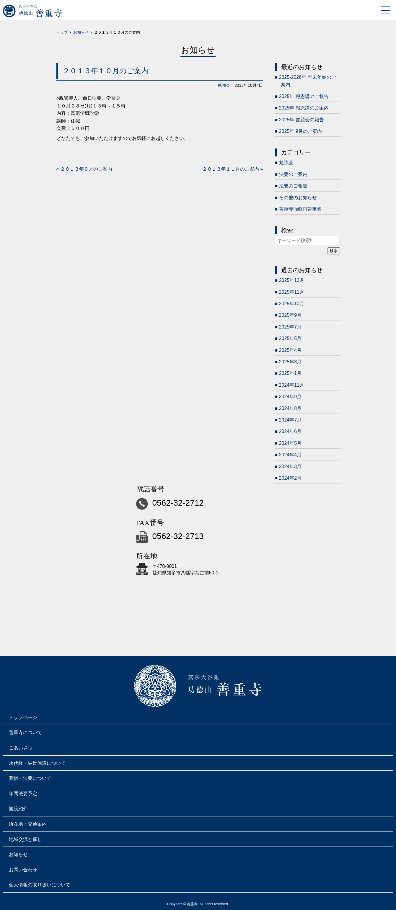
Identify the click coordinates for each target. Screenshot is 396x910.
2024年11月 (291, 385)
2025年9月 (290, 315)
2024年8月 (290, 408)
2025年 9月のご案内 (300, 131)
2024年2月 (290, 478)
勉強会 (224, 85)
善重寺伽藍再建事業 (300, 209)
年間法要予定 (23, 793)
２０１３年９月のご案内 (86, 168)
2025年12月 (291, 280)
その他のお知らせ (298, 197)
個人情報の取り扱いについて (39, 884)
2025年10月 (291, 303)
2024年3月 (290, 466)
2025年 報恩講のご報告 (304, 96)
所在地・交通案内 (28, 823)
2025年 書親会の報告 (301, 119)
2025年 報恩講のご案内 (304, 107)
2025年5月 (290, 338)
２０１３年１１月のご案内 (230, 168)
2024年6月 (290, 431)
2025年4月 (290, 350)
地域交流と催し (25, 839)
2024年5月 (290, 443)
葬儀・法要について (30, 778)
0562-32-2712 (178, 502)
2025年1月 (290, 373)
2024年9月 (290, 396)
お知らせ (81, 32)
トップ (62, 32)
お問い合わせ (23, 869)
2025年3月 (290, 361)
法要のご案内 (293, 174)
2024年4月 (290, 454)
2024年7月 (290, 419)
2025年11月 (291, 292)
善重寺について (25, 732)
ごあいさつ (20, 747)
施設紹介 (18, 808)
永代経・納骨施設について (37, 763)
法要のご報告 (293, 185)
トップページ (23, 717)
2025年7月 (290, 326)
